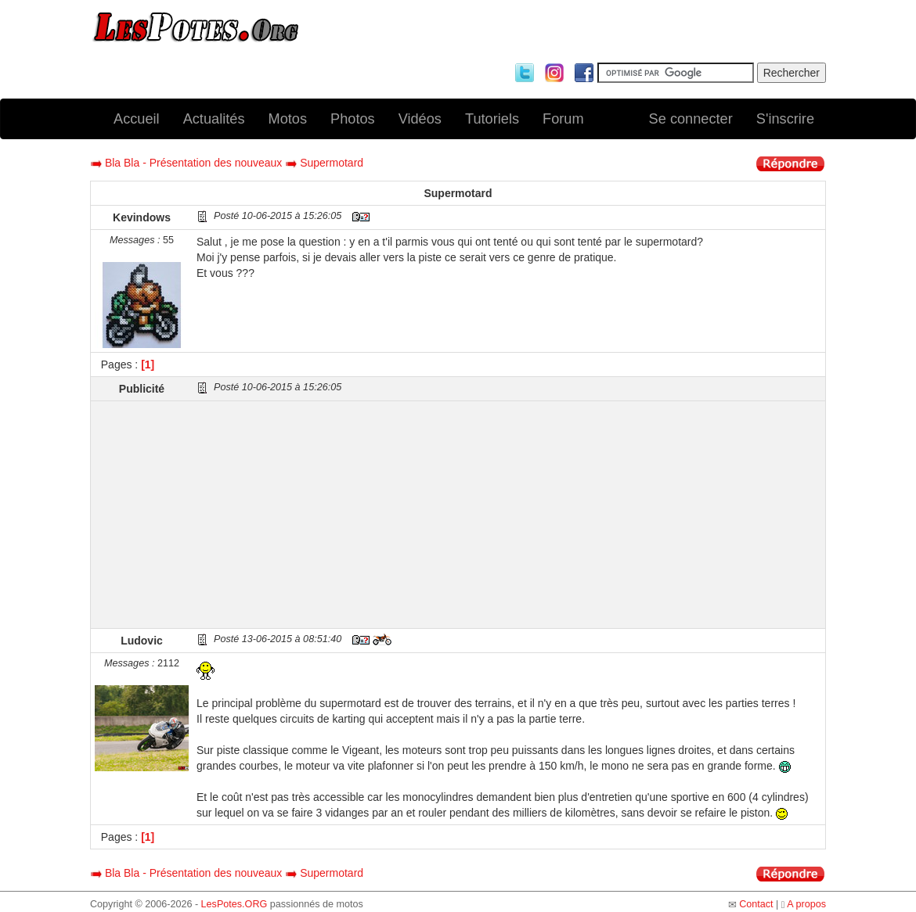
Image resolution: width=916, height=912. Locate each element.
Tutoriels (492, 119)
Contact (756, 904)
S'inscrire (785, 119)
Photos (352, 119)
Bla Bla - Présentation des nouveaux (193, 162)
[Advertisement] (509, 514)
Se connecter (691, 119)
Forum (563, 119)
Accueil (137, 119)
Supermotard (331, 162)
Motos (288, 119)
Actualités (214, 119)
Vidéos (420, 119)
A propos (806, 904)
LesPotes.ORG (234, 904)
